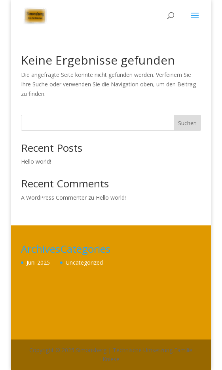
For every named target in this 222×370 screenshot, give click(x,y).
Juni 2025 (38, 262)
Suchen (187, 123)
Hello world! (36, 161)
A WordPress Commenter (54, 197)
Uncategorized (84, 262)
